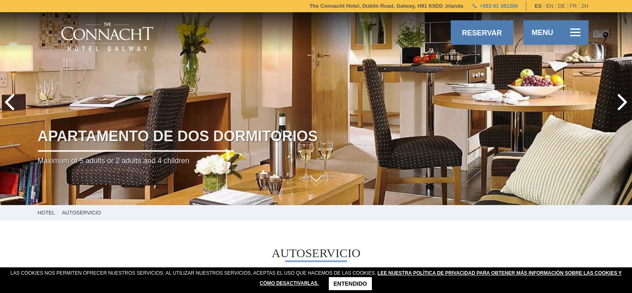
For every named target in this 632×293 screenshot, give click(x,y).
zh (584, 6)
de (561, 6)
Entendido (350, 283)
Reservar (482, 33)
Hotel (46, 213)
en (550, 6)
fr (573, 6)
